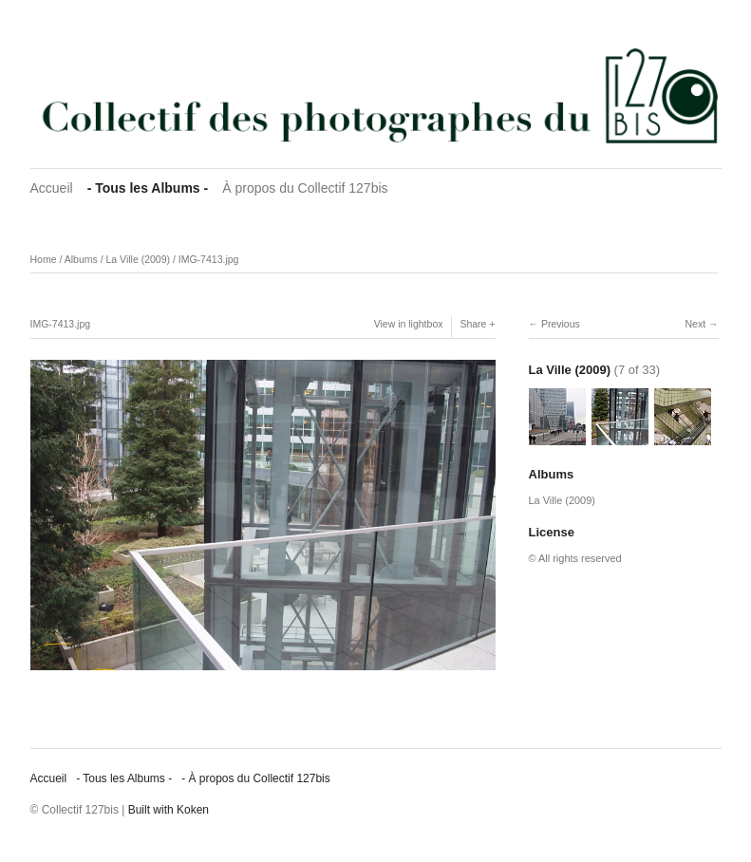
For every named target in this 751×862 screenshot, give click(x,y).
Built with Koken (168, 809)
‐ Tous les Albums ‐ (148, 188)
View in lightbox (408, 323)
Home (43, 259)
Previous (560, 323)
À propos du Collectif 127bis (304, 188)
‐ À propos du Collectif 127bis (255, 778)
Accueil (51, 188)
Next (695, 323)
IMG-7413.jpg (208, 259)
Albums (81, 259)
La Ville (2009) (137, 259)
